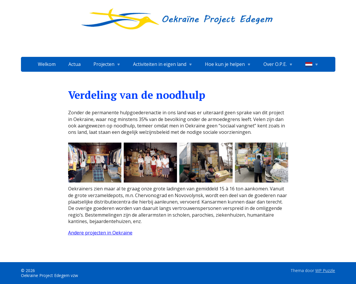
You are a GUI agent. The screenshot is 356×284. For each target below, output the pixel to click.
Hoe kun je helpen (225, 64)
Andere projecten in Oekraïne (100, 232)
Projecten (103, 64)
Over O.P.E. (275, 64)
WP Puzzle (325, 270)
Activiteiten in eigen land (159, 64)
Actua (74, 64)
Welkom (47, 64)
